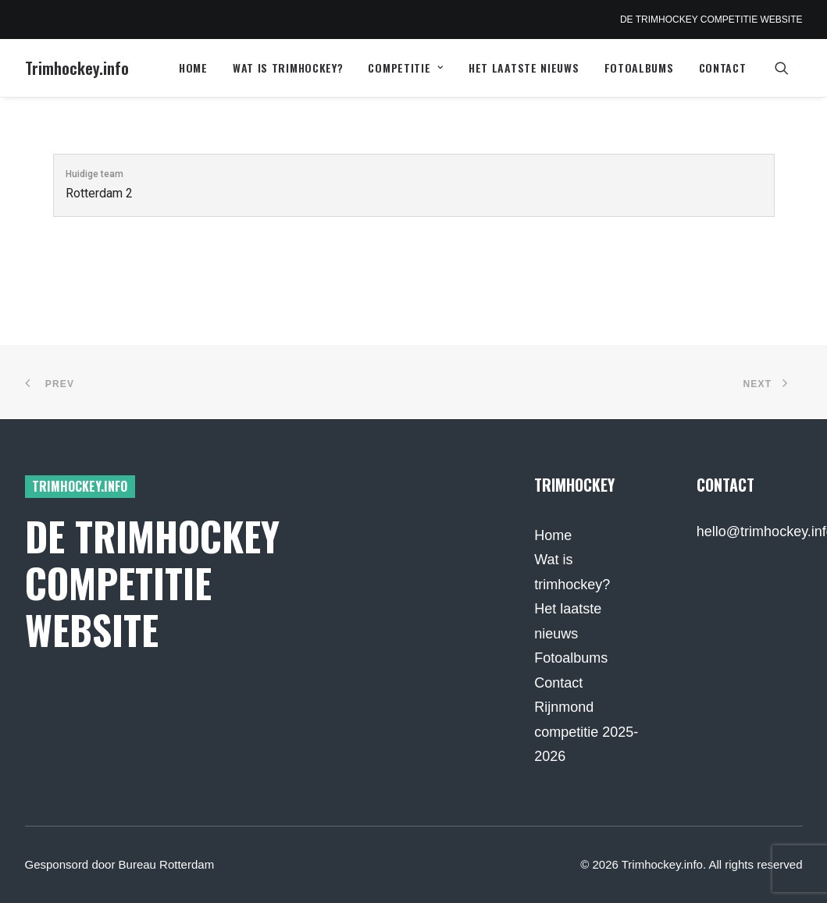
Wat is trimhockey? (288, 67)
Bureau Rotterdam (167, 864)
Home (193, 67)
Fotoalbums (639, 67)
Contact (723, 67)
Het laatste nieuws (524, 67)
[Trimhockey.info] (77, 68)
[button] (789, 68)
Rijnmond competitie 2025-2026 (586, 731)
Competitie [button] (406, 67)
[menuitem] (193, 68)
